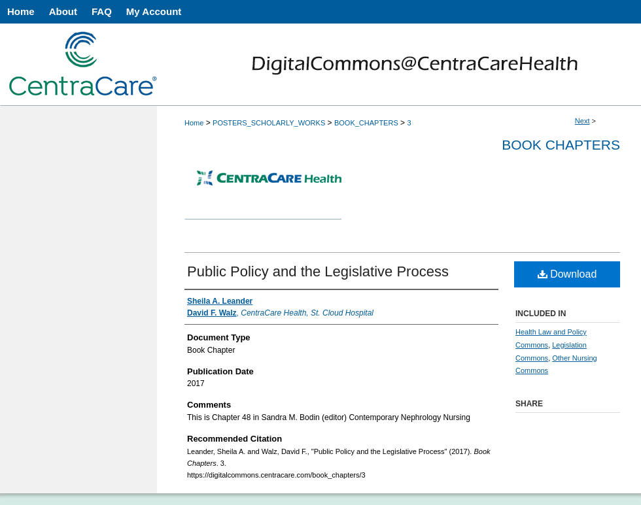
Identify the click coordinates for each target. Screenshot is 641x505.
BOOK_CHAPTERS (366, 123)
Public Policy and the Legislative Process (318, 271)
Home (193, 123)
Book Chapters (561, 144)
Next (582, 121)
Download (567, 274)
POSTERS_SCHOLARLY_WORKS (269, 123)
